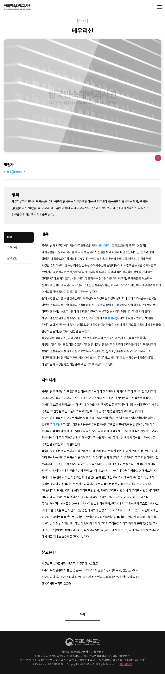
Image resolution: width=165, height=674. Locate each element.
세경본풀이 (103, 245)
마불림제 (110, 318)
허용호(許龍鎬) (13, 172)
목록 (82, 614)
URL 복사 (158, 158)
